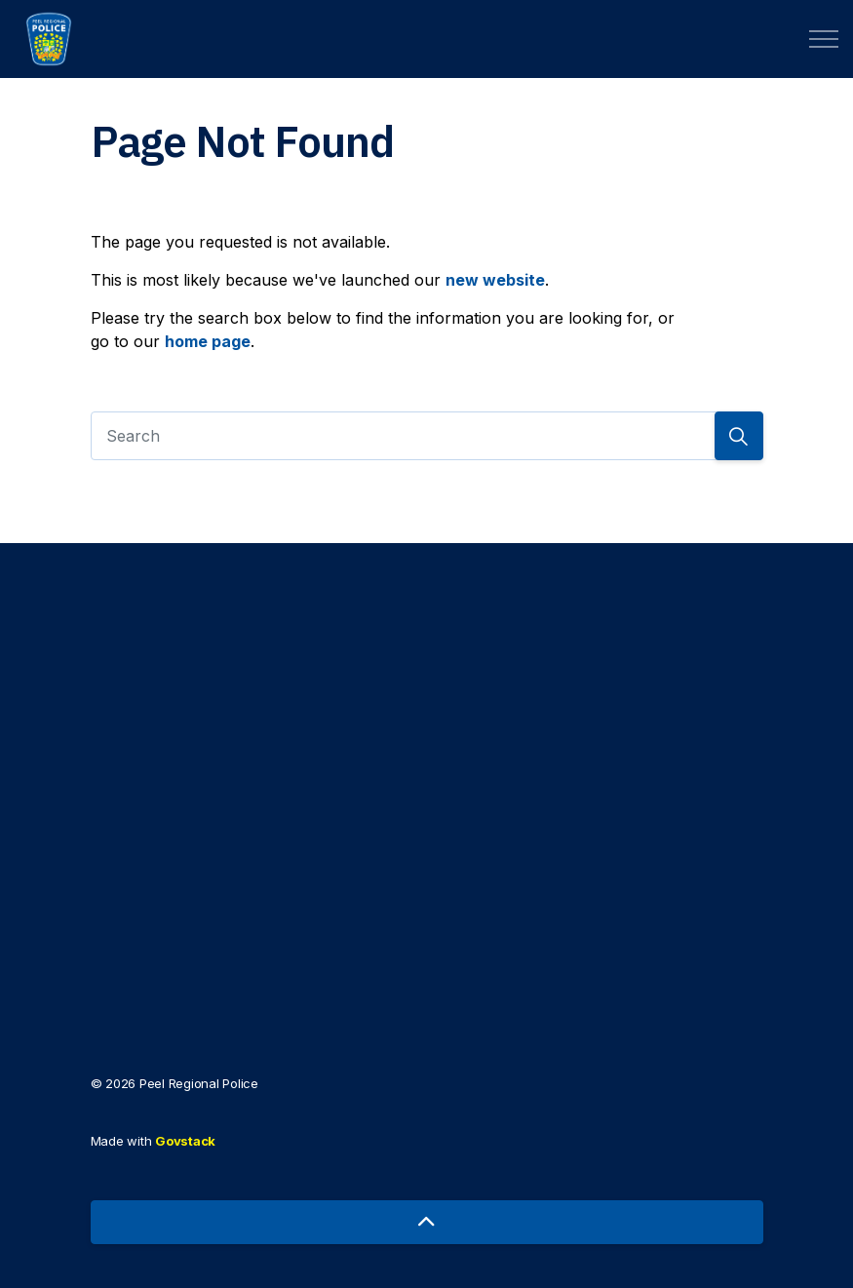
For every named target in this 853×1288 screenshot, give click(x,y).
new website (495, 280)
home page (208, 341)
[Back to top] (427, 1222)
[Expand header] (824, 39)
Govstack (185, 1141)
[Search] (427, 435)
